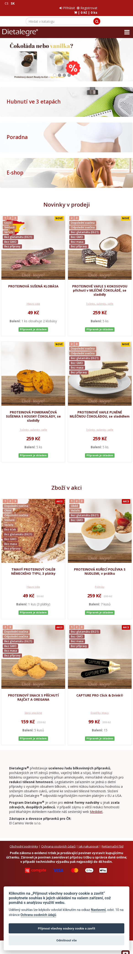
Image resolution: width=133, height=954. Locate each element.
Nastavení (98, 910)
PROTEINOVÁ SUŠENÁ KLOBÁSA (33, 281)
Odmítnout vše (66, 940)
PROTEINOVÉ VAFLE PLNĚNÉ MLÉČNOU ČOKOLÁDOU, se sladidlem (99, 409)
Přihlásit (99, 3)
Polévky (100, 582)
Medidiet (96, 807)
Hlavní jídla (33, 299)
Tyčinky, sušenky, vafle (100, 299)
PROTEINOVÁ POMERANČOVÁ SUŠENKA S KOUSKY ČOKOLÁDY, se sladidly (33, 411)
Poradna (17, 132)
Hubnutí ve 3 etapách (34, 97)
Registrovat (119, 3)
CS (6, 3)
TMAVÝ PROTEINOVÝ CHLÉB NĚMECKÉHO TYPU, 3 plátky (33, 567)
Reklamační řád (112, 841)
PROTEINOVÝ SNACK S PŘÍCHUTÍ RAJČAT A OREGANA (33, 693)
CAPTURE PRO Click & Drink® (99, 691)
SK (13, 3)
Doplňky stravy (100, 708)
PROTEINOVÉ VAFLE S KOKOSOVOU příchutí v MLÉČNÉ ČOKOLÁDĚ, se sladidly (99, 285)
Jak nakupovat (88, 841)
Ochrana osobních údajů (58, 841)
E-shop (15, 168)
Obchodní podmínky (24, 841)
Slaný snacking (33, 708)
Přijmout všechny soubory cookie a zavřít (66, 928)
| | (117, 8)
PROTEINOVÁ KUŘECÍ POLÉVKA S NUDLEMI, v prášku (99, 567)
